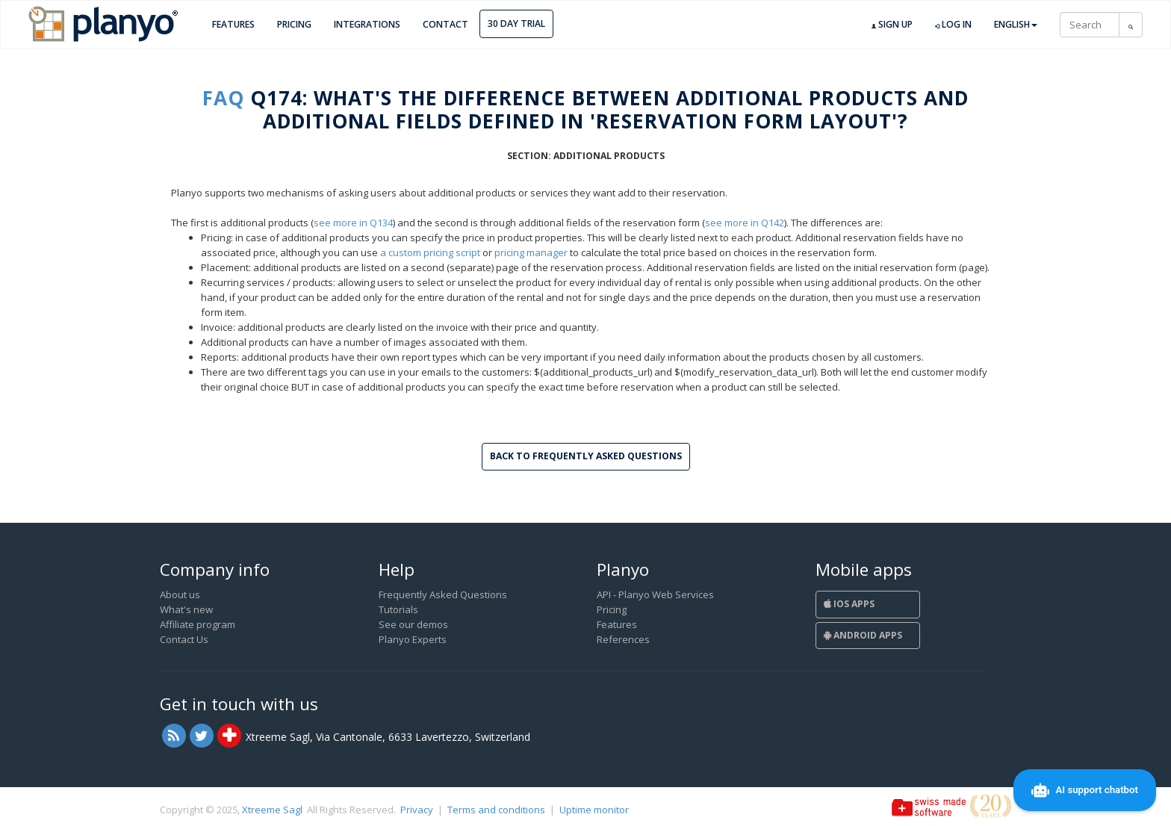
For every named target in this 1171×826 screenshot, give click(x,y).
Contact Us (184, 639)
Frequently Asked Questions (443, 594)
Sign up (892, 24)
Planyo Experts (413, 639)
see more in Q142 (744, 222)
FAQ (223, 97)
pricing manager (531, 252)
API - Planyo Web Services (655, 594)
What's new (186, 609)
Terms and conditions (496, 809)
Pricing (294, 24)
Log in (953, 24)
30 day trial (516, 23)
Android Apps (863, 635)
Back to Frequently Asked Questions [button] (586, 456)
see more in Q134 (353, 222)
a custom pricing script (430, 252)
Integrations (367, 24)
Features (233, 24)
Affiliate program (197, 624)
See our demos (413, 624)
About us (180, 594)
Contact (445, 24)
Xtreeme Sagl (272, 809)
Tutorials (398, 609)
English (1015, 24)
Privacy (416, 809)
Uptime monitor (594, 809)
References (623, 639)
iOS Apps (849, 603)
